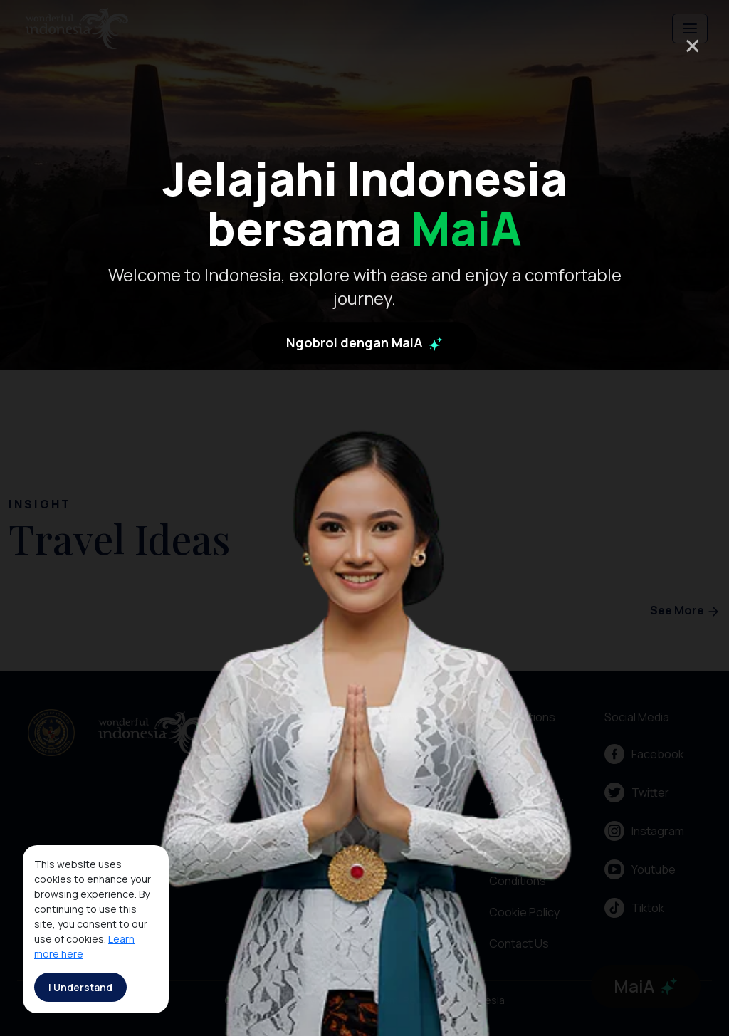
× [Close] (692, 45)
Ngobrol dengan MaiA (364, 347)
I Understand (80, 987)
